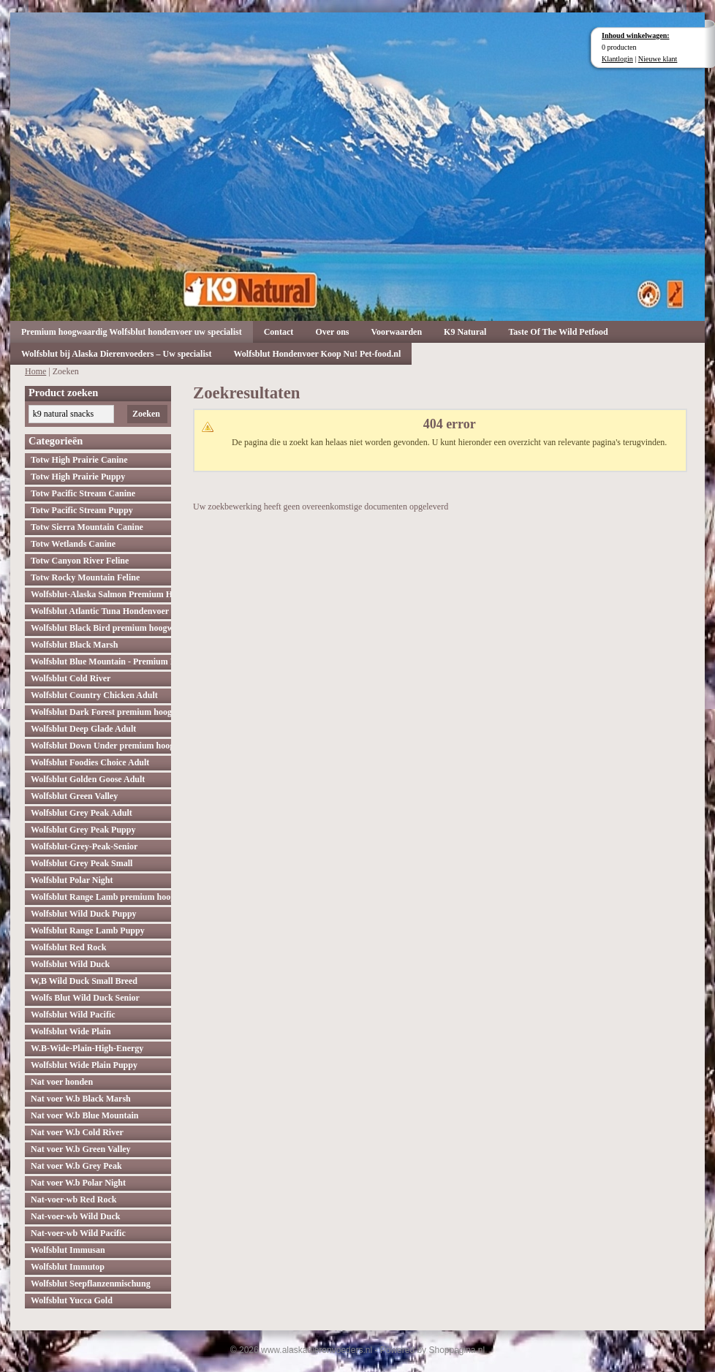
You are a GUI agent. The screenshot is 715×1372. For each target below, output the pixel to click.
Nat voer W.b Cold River (77, 1132)
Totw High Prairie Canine (79, 460)
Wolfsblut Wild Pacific (73, 1014)
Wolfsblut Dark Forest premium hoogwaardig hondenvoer (101, 712)
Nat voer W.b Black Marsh (81, 1099)
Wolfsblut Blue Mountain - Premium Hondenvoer (101, 661)
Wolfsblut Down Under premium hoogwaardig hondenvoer (101, 745)
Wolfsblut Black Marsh (74, 645)
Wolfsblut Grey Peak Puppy (83, 830)
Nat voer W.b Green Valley (81, 1149)
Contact (279, 332)
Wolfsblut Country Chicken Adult (94, 695)
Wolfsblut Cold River (70, 678)
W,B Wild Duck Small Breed (84, 981)
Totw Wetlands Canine (73, 544)
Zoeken (146, 414)
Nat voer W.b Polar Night (78, 1183)
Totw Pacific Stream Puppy (82, 510)
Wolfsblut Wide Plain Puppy (84, 1065)
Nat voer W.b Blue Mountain (84, 1115)
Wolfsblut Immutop (68, 1267)
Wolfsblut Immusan (68, 1250)
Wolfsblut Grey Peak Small (81, 863)
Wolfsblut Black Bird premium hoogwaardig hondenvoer (101, 628)
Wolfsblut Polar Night (72, 880)
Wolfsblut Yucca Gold (72, 1300)
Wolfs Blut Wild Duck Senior (85, 998)
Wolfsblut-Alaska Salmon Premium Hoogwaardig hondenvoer (101, 594)
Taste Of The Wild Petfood (558, 332)
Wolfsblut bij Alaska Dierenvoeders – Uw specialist (116, 354)
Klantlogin (617, 59)
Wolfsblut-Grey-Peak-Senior (84, 846)
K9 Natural (465, 332)
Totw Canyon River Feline (80, 561)
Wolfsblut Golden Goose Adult (88, 779)
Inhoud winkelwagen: (636, 35)
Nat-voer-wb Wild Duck (75, 1216)
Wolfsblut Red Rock (68, 947)
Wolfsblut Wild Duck (70, 964)
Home (35, 371)
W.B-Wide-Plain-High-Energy (87, 1048)
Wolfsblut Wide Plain (71, 1031)
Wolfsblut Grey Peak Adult (81, 813)
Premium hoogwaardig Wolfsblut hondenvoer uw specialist (131, 332)
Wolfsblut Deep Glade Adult (83, 729)
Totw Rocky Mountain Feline (85, 577)
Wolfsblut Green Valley (74, 796)
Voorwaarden (397, 332)
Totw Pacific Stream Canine (83, 493)
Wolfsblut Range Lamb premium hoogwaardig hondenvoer (101, 897)
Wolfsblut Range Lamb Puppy (88, 930)
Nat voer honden (62, 1082)
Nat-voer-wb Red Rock (74, 1199)
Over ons (332, 332)
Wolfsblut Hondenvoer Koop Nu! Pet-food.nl (317, 354)
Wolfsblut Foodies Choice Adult (90, 762)
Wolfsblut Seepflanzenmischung (91, 1283)
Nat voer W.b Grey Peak (76, 1166)
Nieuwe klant (658, 59)
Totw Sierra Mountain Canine (87, 527)
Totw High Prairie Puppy (78, 476)
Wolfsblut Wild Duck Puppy (84, 914)
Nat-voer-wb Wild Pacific (78, 1233)
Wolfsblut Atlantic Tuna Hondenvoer (100, 611)
